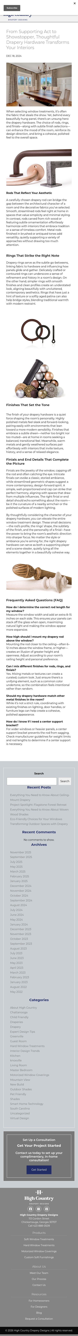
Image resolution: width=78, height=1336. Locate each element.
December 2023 (20, 929)
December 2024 (20, 886)
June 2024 (17, 914)
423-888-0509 (41, 1225)
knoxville (16, 1060)
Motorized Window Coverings (29, 1075)
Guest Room (18, 1041)
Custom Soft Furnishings (39, 1257)
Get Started (39, 1169)
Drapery (15, 1027)
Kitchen (15, 1055)
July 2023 (16, 953)
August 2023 (18, 948)
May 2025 (16, 866)
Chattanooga (19, 1012)
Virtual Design (19, 1118)
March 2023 (18, 972)
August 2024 (18, 905)
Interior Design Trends (25, 1051)
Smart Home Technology (26, 1104)
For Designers (39, 1306)
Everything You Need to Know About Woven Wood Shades (39, 812)
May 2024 (16, 919)
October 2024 (19, 895)
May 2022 (16, 991)
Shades (15, 1099)
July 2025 (16, 861)
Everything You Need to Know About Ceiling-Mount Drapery (40, 798)
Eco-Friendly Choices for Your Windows (36, 819)
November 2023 (20, 934)
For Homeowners (39, 1300)
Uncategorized (20, 1113)
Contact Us (39, 1285)
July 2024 (16, 910)
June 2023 (17, 958)
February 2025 (19, 876)
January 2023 (19, 982)
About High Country (23, 1007)
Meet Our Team (39, 1273)
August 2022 (18, 987)
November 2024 (20, 890)
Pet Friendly (18, 1094)
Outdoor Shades (21, 1089)
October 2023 (19, 938)
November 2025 (20, 852)
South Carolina (20, 1108)
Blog (39, 1312)
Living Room (18, 1065)
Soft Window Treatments (39, 1239)
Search (39, 773)
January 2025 (19, 881)
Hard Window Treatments (27, 1046)
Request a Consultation (39, 1318)
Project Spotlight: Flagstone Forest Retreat (38, 804)
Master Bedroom (21, 1070)
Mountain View (20, 1079)
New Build (17, 1084)
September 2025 (21, 857)
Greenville (16, 1036)
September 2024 (21, 900)
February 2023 (19, 977)
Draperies (16, 1022)
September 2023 (21, 943)
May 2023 (16, 963)
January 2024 (19, 924)
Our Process (39, 1279)
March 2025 (18, 871)
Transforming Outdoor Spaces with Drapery (39, 824)
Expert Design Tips (22, 1031)
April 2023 (16, 967)
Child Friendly (19, 1017)
